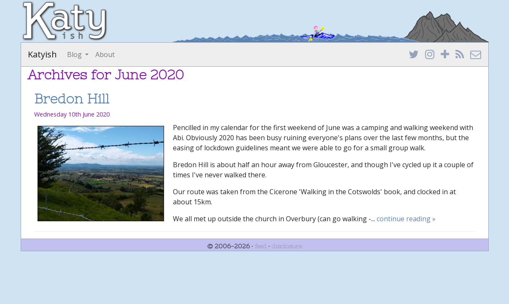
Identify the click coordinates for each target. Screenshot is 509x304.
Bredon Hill (71, 98)
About (105, 54)
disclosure (287, 246)
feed (261, 246)
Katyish (42, 54)
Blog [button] (75, 54)
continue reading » (406, 218)
